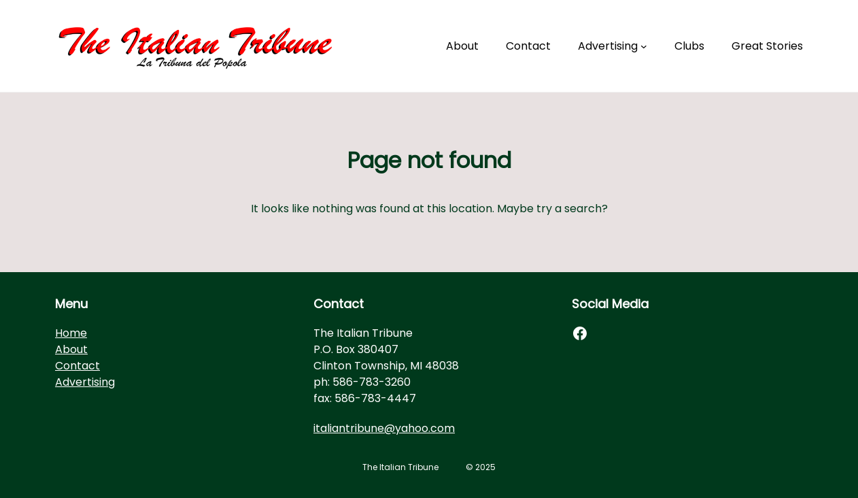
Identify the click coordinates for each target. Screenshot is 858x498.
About (71, 349)
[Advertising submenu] (643, 46)
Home (71, 333)
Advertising (85, 382)
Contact (77, 366)
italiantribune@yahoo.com (384, 428)
